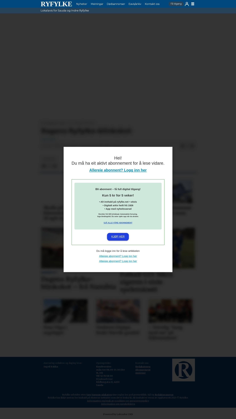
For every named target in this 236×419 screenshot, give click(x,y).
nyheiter (49, 159)
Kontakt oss (152, 4)
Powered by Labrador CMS (118, 414)
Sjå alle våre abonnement (118, 223)
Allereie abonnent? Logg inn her (118, 170)
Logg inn (187, 4)
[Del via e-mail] (192, 146)
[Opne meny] (192, 4)
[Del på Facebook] (182, 146)
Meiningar (97, 4)
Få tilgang (176, 3)
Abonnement (143, 369)
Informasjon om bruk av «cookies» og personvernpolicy (118, 400)
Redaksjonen (142, 366)
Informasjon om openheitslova (118, 404)
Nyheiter (81, 4)
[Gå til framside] (56, 3)
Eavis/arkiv (135, 4)
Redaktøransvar (164, 394)
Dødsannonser (116, 4)
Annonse (140, 372)
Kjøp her (118, 236)
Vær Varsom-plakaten (99, 394)
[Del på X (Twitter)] (187, 146)
